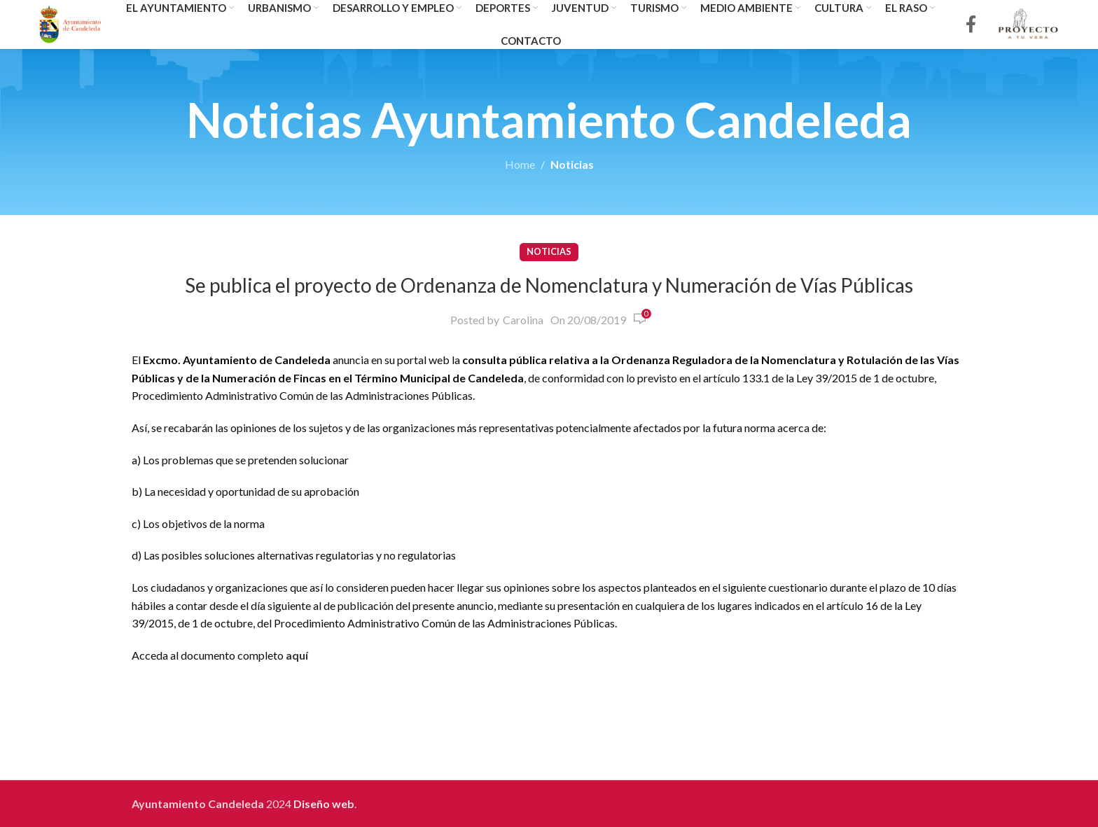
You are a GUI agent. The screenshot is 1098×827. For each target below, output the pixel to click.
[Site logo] (70, 22)
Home (520, 164)
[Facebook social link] (971, 25)
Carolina (523, 319)
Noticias (572, 164)
